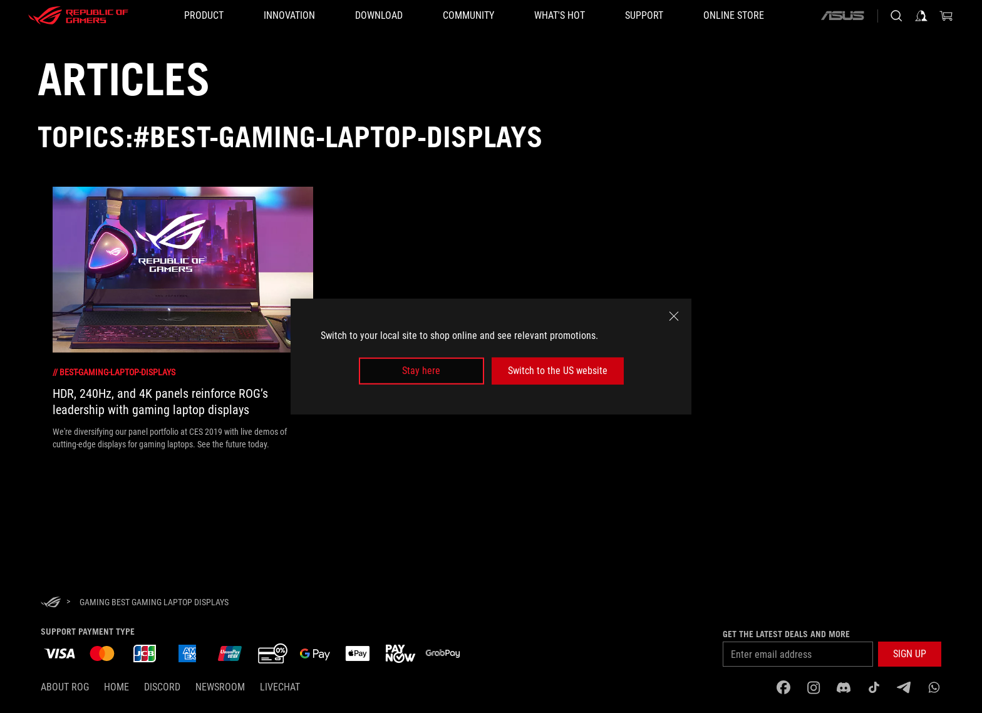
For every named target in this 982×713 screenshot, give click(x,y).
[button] (204, 15)
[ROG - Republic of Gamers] (78, 15)
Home (116, 687)
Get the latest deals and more (786, 634)
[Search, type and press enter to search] (896, 16)
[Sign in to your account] (921, 15)
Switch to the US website (557, 371)
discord (162, 687)
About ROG (65, 687)
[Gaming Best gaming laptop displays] (154, 602)
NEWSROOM (220, 687)
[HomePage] (51, 603)
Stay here (421, 371)
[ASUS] (842, 16)
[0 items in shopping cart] (946, 15)
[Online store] (733, 15)
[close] (673, 316)
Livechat (280, 687)
